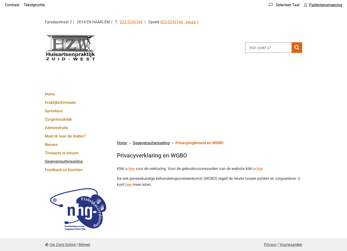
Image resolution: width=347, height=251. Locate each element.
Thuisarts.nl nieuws (62, 153)
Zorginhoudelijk (58, 119)
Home (50, 94)
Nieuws (51, 144)
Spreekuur (54, 111)
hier (131, 168)
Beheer (84, 244)
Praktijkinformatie (60, 102)
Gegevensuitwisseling (64, 161)
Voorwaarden (291, 244)
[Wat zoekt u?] (268, 47)
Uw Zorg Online (63, 244)
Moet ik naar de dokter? (65, 136)
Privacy (270, 244)
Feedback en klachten (64, 170)
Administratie (56, 128)
